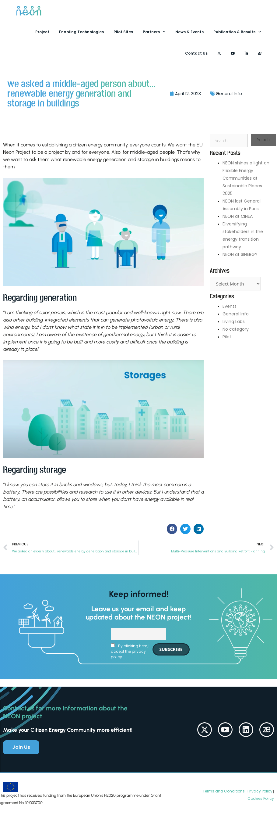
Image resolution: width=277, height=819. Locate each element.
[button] (172, 529)
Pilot (227, 337)
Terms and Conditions (224, 791)
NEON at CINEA (238, 216)
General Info (229, 94)
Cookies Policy (260, 798)
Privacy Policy (259, 791)
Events (230, 306)
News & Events (189, 31)
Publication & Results (239, 32)
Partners (157, 32)
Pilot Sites (123, 31)
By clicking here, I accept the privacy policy (130, 651)
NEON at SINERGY (240, 254)
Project (42, 31)
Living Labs (234, 321)
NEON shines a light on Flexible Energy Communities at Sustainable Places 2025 (246, 178)
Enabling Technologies (81, 31)
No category (236, 329)
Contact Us (196, 53)
